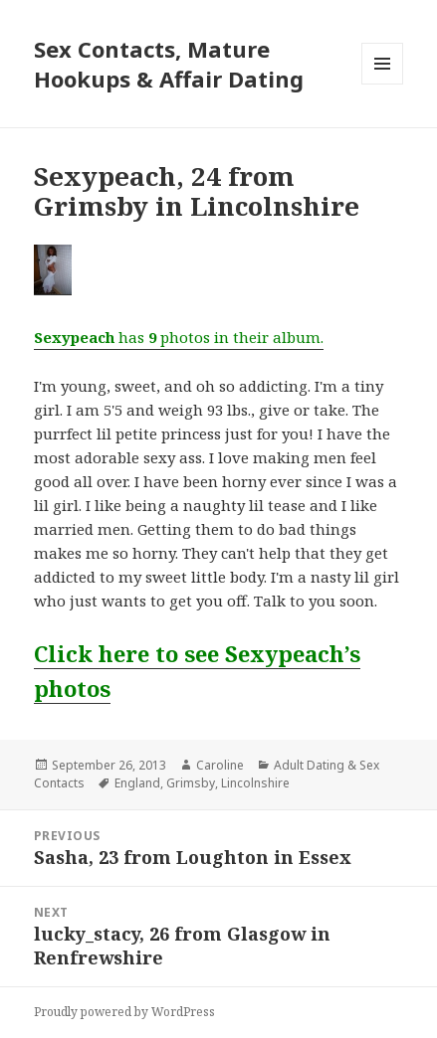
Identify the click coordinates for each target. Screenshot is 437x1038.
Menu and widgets (382, 84)
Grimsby (190, 783)
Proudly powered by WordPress (124, 1011)
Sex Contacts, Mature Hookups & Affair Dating (169, 63)
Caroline (220, 765)
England (137, 783)
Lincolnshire (255, 783)
